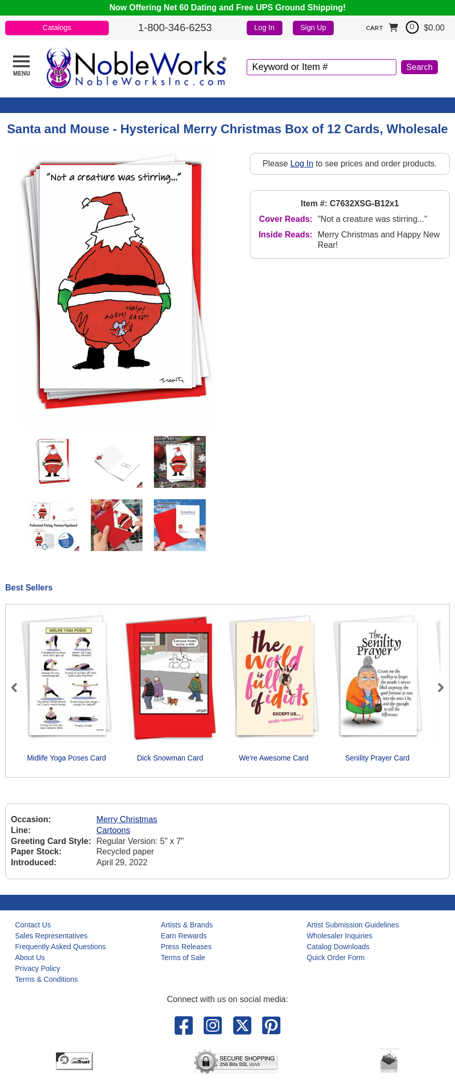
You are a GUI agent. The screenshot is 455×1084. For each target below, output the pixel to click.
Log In (264, 27)
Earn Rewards (184, 936)
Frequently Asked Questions (60, 946)
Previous (18, 687)
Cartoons (113, 830)
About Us (30, 957)
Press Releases (186, 946)
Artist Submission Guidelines (353, 925)
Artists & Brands (186, 925)
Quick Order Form (336, 957)
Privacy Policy (37, 968)
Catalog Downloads (338, 946)
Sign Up (313, 27)
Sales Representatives (51, 936)
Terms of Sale (183, 957)
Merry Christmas (126, 819)
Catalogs (56, 27)
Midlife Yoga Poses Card (66, 758)
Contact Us (33, 925)
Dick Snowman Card (170, 758)
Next (436, 687)
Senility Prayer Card (377, 758)
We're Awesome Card (273, 758)
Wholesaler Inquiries (340, 936)
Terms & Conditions (46, 979)
